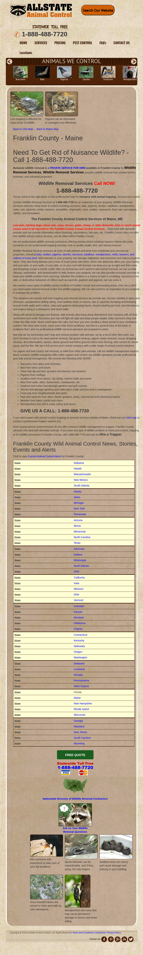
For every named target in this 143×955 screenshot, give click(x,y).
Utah (76, 571)
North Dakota (81, 565)
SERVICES (41, 42)
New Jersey (80, 732)
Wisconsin (79, 714)
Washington (80, 657)
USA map (131, 417)
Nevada (78, 674)
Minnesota (80, 531)
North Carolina (82, 537)
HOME (23, 42)
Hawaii (77, 468)
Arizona (78, 520)
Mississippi (80, 560)
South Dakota (81, 485)
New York (79, 508)
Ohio (76, 594)
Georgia (78, 720)
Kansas (78, 611)
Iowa (76, 583)
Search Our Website (98, 11)
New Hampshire (83, 703)
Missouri (78, 588)
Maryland (79, 726)
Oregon (78, 651)
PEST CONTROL (82, 42)
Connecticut (80, 634)
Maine (77, 697)
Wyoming (79, 743)
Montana (79, 617)
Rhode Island (81, 709)
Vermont (78, 600)
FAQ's (103, 42)
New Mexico (81, 479)
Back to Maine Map (48, 129)
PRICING (60, 42)
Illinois (77, 525)
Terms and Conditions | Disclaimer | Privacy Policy (97, 932)
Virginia (78, 628)
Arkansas (79, 548)
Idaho (77, 497)
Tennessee (80, 514)
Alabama (79, 462)
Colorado (79, 606)
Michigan (79, 502)
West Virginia (81, 686)
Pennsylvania (81, 680)
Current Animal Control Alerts (44, 456)
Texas (77, 542)
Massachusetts (82, 474)
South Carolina (82, 737)
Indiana (78, 554)
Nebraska (79, 646)
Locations (26, 52)
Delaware (79, 663)
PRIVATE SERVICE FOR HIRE (67, 167)
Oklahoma (79, 623)
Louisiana (79, 669)
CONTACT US (122, 42)
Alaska (77, 491)
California (79, 577)
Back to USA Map (23, 129)
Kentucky (79, 640)
